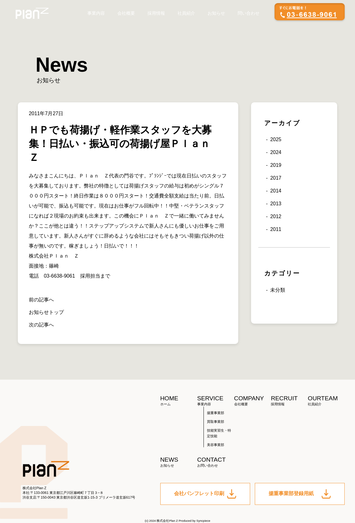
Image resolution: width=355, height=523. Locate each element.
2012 (275, 216)
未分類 (277, 290)
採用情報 (156, 13)
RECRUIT (289, 401)
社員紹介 (186, 13)
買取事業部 (215, 421)
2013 (275, 203)
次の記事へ (41, 324)
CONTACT (215, 462)
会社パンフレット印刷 (205, 494)
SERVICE (215, 401)
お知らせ (216, 13)
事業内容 (96, 13)
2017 (275, 178)
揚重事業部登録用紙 (300, 494)
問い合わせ (249, 13)
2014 (275, 190)
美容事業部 (215, 445)
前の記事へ (41, 299)
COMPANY (252, 401)
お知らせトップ (46, 312)
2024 (275, 152)
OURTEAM (326, 401)
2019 (275, 165)
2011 (275, 229)
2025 (275, 139)
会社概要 (126, 13)
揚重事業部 (215, 413)
